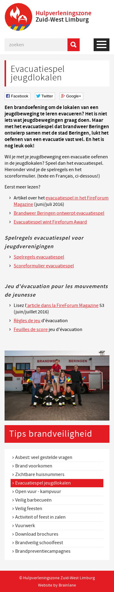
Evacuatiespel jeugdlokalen (43, 483)
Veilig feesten (28, 509)
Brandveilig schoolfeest (39, 543)
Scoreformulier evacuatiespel (44, 266)
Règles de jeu (27, 321)
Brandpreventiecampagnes (43, 551)
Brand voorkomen (33, 466)
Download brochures (36, 534)
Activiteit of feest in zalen (40, 517)
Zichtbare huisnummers (39, 474)
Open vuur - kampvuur (38, 491)
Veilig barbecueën (33, 500)
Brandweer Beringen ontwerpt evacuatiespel (59, 213)
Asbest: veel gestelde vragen (43, 457)
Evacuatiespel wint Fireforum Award (50, 222)
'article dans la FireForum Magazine (62, 305)
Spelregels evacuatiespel (39, 257)
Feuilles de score (31, 329)
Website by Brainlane (57, 585)
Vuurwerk (25, 526)
